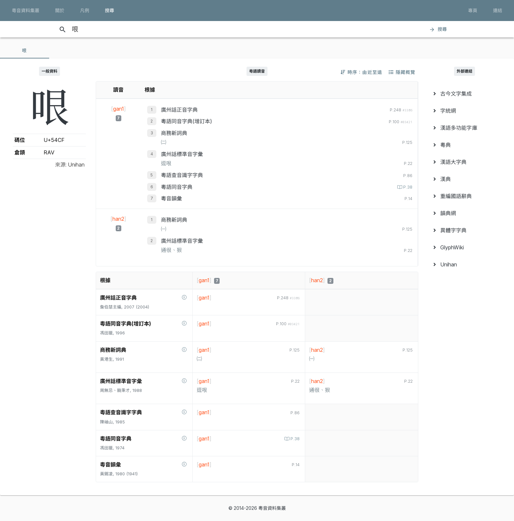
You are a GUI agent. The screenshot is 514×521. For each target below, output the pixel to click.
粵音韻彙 (171, 198)
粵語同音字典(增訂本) (186, 121)
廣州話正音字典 (179, 109)
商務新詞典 (174, 133)
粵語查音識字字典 (182, 175)
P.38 (407, 187)
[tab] (24, 50)
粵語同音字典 (176, 187)
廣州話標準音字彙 (182, 154)
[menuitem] (464, 93)
